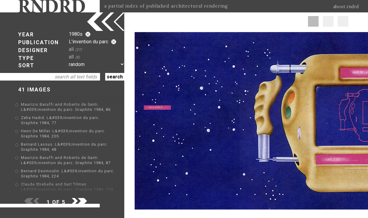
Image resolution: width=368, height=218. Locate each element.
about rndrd (346, 6)
